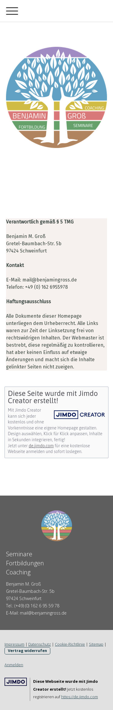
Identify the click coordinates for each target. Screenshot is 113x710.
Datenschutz (39, 644)
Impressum (14, 644)
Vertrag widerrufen (27, 650)
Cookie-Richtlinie (70, 644)
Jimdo (16, 682)
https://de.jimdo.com (79, 696)
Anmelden (14, 664)
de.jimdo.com (41, 445)
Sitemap (96, 644)
